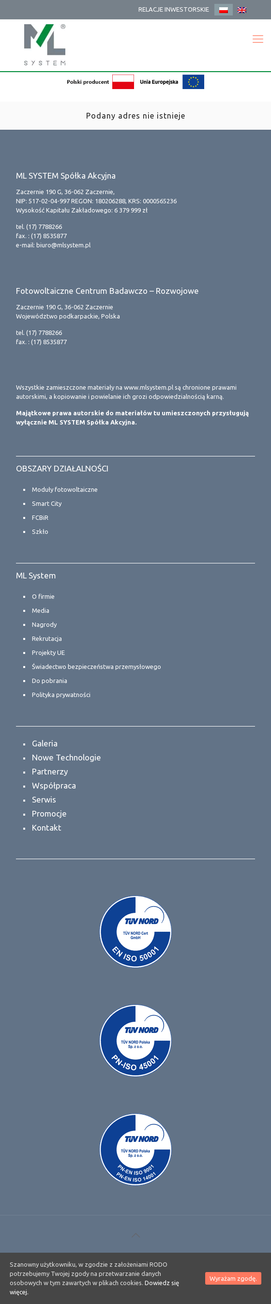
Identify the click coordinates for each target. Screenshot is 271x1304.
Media (40, 610)
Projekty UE (48, 652)
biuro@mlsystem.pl (63, 245)
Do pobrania (49, 680)
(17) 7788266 (44, 226)
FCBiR (40, 517)
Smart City (46, 503)
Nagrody (44, 624)
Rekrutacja (47, 638)
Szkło (40, 531)
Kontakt (46, 827)
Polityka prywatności (61, 694)
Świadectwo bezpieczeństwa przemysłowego (96, 666)
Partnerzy (50, 771)
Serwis (44, 799)
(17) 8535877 (49, 235)
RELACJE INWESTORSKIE (173, 9)
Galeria (45, 743)
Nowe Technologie (66, 757)
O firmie (43, 596)
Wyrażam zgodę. (233, 1278)
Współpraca (54, 785)
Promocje (49, 813)
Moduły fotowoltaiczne (65, 489)
